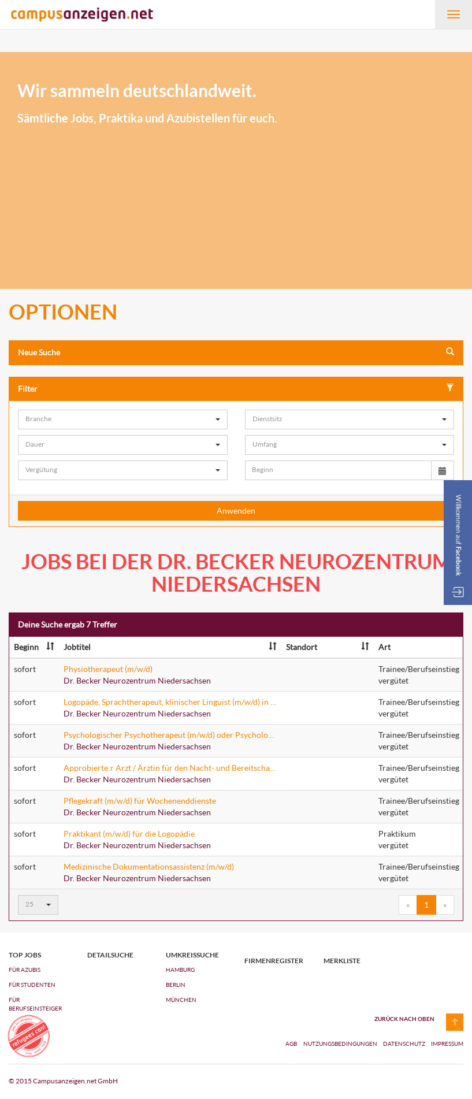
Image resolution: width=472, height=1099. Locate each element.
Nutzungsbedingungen (340, 1043)
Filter (236, 388)
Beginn (34, 647)
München (181, 999)
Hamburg (180, 969)
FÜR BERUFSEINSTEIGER (35, 1003)
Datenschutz (404, 1043)
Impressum (447, 1043)
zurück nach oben (404, 1018)
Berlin (175, 984)
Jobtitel (170, 647)
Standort (327, 647)
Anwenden (236, 510)
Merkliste (342, 960)
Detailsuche (110, 955)
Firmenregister (273, 960)
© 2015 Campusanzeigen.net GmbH (63, 1080)
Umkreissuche (192, 955)
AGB (291, 1043)
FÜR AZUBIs (24, 969)
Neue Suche (236, 352)
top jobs (25, 955)
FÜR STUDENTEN (32, 984)
